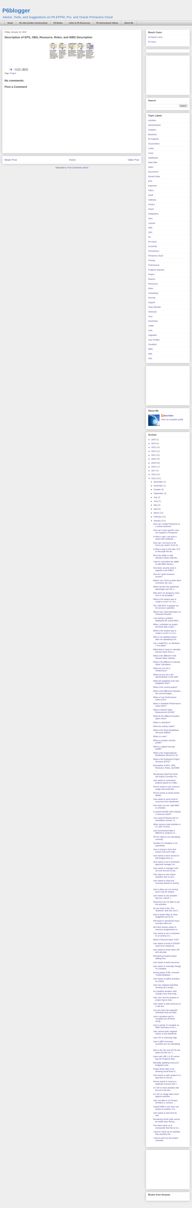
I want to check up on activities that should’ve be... (166, 1133)
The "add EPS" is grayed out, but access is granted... (166, 606)
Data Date (152, 162)
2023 (153, 447)
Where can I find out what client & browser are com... (167, 581)
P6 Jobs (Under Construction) (33, 23)
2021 (153, 455)
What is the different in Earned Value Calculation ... (166, 663)
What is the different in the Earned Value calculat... (164, 657)
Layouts (151, 223)
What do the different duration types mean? (166, 717)
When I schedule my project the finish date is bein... (165, 625)
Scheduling (153, 293)
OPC (150, 232)
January (157, 521)
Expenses (152, 186)
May (156, 505)
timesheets (153, 321)
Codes (151, 148)
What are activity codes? (164, 726)
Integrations (153, 214)
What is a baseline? (162, 722)
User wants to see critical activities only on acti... (164, 875)
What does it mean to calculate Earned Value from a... (166, 650)
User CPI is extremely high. (165, 1038)
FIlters (151, 190)
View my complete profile (172, 419)
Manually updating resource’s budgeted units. (166, 1064)
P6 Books (58, 23)
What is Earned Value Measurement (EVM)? (164, 711)
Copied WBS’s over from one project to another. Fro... (166, 1108)
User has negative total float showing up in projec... (165, 986)
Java (150, 218)
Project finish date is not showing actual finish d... (165, 1070)
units (150, 330)
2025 (153, 439)
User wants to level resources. (166, 962)
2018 (153, 467)
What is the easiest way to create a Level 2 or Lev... (165, 600)
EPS (150, 181)
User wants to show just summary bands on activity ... (166, 883)
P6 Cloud (152, 242)
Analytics (152, 130)
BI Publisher (153, 139)
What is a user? (160, 736)
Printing (151, 260)
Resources (153, 284)
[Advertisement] (166, 74)
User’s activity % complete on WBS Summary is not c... (166, 1026)
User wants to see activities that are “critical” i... (165, 897)
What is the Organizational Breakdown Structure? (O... (166, 754)
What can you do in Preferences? (161, 669)
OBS (150, 228)
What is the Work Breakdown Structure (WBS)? (166, 731)
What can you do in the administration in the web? (165, 676)
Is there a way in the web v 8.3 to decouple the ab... (166, 550)
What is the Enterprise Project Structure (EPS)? (166, 760)
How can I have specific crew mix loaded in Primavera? (166, 531)
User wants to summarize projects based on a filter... (165, 781)
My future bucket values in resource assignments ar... (166, 928)
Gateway (152, 200)
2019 (153, 463)
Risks (150, 288)
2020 (153, 459)
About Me (128, 23)
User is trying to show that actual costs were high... (165, 850)
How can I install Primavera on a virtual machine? (166, 525)
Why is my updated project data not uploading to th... (165, 638)
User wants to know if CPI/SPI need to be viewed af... (166, 944)
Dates (150, 167)
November (158, 486)
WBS (150, 349)
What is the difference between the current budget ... (166, 692)
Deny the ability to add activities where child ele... (165, 556)
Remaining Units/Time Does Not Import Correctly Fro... (165, 775)
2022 (153, 451)
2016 (153, 474)
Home (10, 23)
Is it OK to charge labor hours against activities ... (166, 1095)
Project (13, 73)
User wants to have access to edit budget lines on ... (166, 857)
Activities (152, 120)
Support (151, 302)
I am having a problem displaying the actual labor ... (166, 619)
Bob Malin (169, 416)
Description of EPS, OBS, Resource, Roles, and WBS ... (166, 767)
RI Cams (152, 42)
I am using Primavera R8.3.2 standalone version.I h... (165, 819)
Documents (153, 172)
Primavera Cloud (155, 256)
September (159, 493)
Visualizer (152, 344)
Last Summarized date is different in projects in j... (165, 831)
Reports (151, 279)
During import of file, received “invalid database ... (166, 973)
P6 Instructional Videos (107, 23)
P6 (149, 237)
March (157, 513)
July (156, 497)
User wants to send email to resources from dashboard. (166, 800)
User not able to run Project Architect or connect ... (165, 1101)
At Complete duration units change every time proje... (165, 992)
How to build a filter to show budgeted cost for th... (165, 915)
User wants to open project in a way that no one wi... (167, 1076)
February (158, 517)
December (158, 482)
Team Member (154, 307)
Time (150, 316)
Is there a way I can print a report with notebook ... (164, 537)
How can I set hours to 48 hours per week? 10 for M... (166, 544)
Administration (154, 125)
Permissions (153, 251)
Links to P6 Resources (79, 23)
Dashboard (153, 158)
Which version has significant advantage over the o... (166, 588)
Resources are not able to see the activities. (166, 903)
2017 (153, 470)
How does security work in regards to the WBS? (164, 569)
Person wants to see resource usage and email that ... (166, 788)
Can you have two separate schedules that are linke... (165, 1011)
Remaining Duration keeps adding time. (165, 957)
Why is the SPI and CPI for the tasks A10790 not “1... (166, 1051)
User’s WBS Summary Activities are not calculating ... (166, 1043)
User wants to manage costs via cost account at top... (165, 869)
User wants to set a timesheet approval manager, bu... (166, 863)
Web (150, 354)
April (156, 509)
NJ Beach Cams (155, 37)
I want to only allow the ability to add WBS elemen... (166, 563)
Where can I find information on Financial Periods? (167, 613)
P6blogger (16, 10)
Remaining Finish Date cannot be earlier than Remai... (166, 1120)
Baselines (152, 134)
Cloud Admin (153, 144)
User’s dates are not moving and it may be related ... (165, 890)
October (157, 489)
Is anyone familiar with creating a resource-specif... (166, 813)
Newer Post (11, 160)
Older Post (133, 160)
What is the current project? (165, 687)
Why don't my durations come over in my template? (166, 594)
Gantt (150, 195)
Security (151, 298)
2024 (153, 443)
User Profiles (154, 340)
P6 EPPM (152, 246)
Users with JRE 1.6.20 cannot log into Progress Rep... (166, 1057)
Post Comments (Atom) (78, 167)
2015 (153, 478)
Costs (150, 153)
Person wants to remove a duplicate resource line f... (165, 1082)
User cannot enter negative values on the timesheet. (165, 1032)
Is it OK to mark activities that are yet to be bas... (166, 1089)
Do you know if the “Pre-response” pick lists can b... (166, 909)
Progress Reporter (156, 270)
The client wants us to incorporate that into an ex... (166, 1126)
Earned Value (154, 176)
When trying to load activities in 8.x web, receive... (167, 825)
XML (150, 358)
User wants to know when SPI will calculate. (166, 951)
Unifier (151, 326)
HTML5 (151, 204)
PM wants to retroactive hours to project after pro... (166, 922)
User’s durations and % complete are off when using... (164, 1018)
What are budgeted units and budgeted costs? (166, 682)
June (156, 501)
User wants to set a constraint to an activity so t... (166, 934)
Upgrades (152, 335)
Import (151, 209)
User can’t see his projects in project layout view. (166, 998)
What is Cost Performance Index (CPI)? (164, 698)
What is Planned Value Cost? (166, 939)
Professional (153, 265)
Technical (152, 312)
